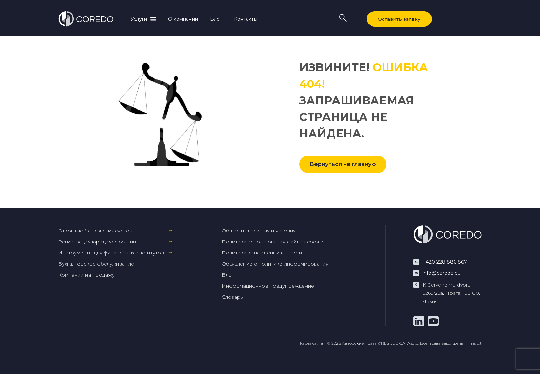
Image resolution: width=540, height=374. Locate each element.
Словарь (232, 297)
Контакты (245, 19)
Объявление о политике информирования (275, 264)
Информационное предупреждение (268, 286)
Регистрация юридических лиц (97, 242)
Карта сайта (311, 343)
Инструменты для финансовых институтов (111, 253)
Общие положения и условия (259, 231)
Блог (216, 19)
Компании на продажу (86, 275)
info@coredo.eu (442, 273)
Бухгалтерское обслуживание (96, 264)
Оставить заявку (398, 19)
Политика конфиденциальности (262, 253)
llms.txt (474, 343)
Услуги (139, 19)
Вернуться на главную (343, 164)
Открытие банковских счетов (95, 231)
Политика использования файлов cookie (272, 242)
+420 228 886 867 (445, 262)
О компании (183, 19)
